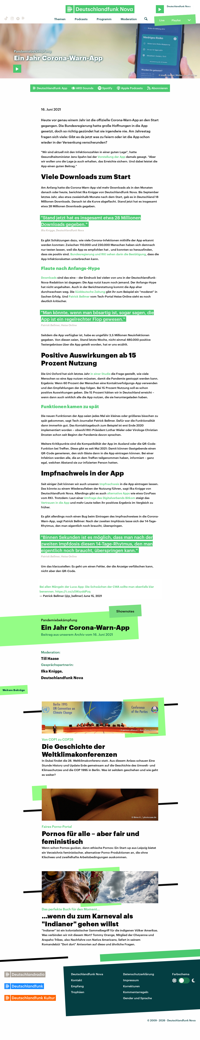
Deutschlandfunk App (49, 88)
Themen (60, 19)
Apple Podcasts (130, 88)
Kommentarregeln (135, 992)
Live (161, 20)
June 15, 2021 (93, 595)
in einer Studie (100, 373)
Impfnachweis (109, 484)
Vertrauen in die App (55, 502)
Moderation (129, 19)
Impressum (131, 980)
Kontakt (76, 980)
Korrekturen (131, 986)
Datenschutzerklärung (138, 974)
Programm (104, 19)
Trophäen (77, 992)
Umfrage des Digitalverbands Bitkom (109, 497)
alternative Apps (118, 493)
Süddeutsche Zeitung (90, 291)
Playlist (176, 20)
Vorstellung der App (111, 156)
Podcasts (81, 19)
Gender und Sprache (137, 998)
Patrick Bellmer (79, 296)
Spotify (105, 88)
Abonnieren (157, 88)
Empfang (77, 986)
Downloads (49, 277)
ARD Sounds (82, 88)
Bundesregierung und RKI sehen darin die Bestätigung (108, 254)
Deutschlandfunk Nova (87, 974)
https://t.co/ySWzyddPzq (72, 591)
